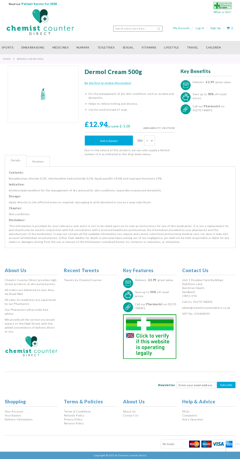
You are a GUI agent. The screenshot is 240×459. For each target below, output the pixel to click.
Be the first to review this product (108, 83)
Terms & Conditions (77, 411)
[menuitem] (10, 47)
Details (16, 160)
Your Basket (13, 415)
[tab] (16, 161)
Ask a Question (192, 419)
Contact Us (131, 415)
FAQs (186, 411)
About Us (129, 411)
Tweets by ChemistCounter (83, 280)
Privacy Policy (73, 419)
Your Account (14, 411)
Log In (200, 28)
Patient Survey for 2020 (39, 4)
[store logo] (40, 22)
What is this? (222, 12)
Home (7, 58)
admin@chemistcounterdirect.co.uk (206, 307)
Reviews (38, 161)
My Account (181, 28)
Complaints (190, 415)
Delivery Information (19, 419)
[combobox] (137, 29)
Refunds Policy (74, 415)
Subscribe (226, 385)
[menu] (120, 47)
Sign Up (215, 28)
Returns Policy (74, 423)
